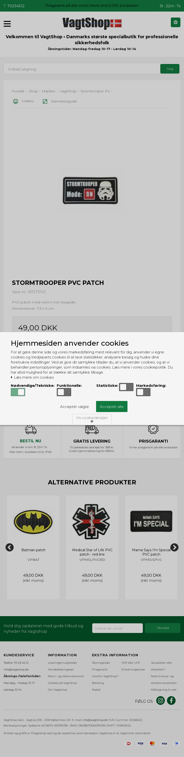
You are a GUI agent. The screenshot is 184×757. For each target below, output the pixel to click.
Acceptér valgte (74, 406)
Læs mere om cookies (32, 377)
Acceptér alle (112, 406)
